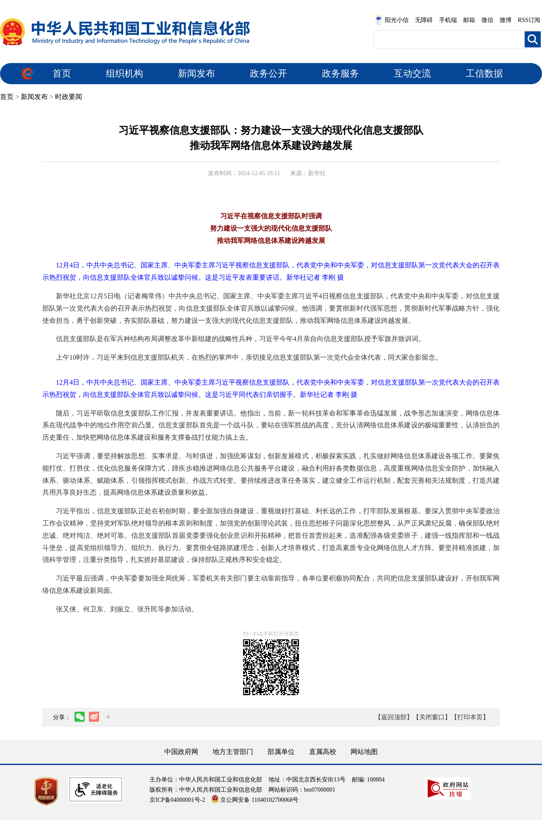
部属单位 (281, 751)
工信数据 (484, 73)
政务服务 (340, 73)
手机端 (448, 20)
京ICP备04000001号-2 (177, 800)
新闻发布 (196, 73)
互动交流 (412, 73)
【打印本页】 (470, 717)
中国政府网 (181, 751)
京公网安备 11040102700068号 (255, 800)
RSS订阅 (529, 20)
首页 (62, 73)
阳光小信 (392, 20)
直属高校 (322, 751)
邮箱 (469, 20)
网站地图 (364, 751)
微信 (487, 20)
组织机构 (124, 73)
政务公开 (268, 73)
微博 (506, 20)
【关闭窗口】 (432, 717)
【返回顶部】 (394, 717)
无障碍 (424, 20)
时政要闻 (68, 96)
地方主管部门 (233, 751)
